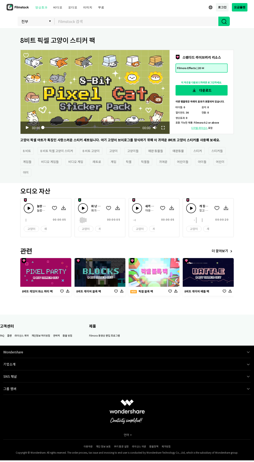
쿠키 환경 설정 (121, 446)
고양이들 (133, 151)
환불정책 (153, 446)
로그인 (222, 7)
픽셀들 (145, 161)
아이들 (202, 161)
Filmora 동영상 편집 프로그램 (104, 335)
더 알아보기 (223, 251)
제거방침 (166, 446)
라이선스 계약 (22, 335)
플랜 (9, 335)
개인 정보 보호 (103, 446)
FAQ (2, 335)
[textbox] (136, 21)
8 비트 (27, 151)
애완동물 (178, 151)
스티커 (197, 151)
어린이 (220, 161)
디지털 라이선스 (199, 128)
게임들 (27, 161)
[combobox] (136, 21)
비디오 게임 (75, 161)
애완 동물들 (155, 151)
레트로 (97, 161)
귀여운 (163, 161)
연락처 (56, 335)
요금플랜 (239, 7)
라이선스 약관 (139, 446)
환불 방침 (67, 335)
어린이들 (182, 161)
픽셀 (129, 161)
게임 (113, 161)
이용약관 (88, 446)
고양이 (113, 151)
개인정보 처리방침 (41, 335)
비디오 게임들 (50, 161)
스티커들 (217, 151)
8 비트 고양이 (91, 151)
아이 (26, 172)
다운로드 (202, 90)
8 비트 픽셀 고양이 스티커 (56, 151)
